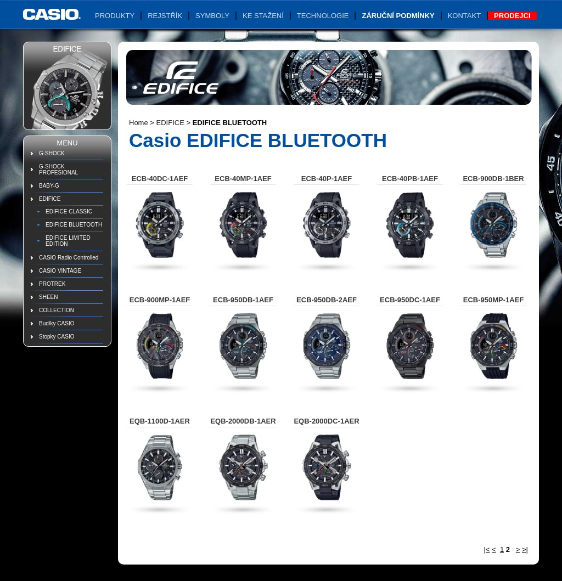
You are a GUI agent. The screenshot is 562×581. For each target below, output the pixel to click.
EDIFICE (49, 199)
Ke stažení (263, 16)
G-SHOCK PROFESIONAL (58, 169)
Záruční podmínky (398, 16)
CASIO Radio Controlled (68, 258)
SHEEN (48, 297)
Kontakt (464, 16)
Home (138, 123)
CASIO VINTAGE (60, 271)
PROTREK (52, 284)
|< (487, 549)
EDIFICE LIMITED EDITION (68, 241)
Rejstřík (165, 16)
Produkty (114, 16)
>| (525, 549)
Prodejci (512, 16)
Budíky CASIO (56, 323)
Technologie (323, 16)
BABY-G (49, 186)
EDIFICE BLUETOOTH (74, 225)
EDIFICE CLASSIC (69, 211)
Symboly (212, 16)
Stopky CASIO (56, 337)
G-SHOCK (52, 153)
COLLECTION (56, 310)
